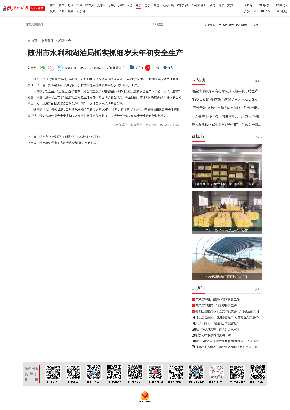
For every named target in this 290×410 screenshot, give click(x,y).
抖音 (249, 11)
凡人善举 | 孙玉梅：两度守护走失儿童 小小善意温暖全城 (227, 116)
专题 (156, 5)
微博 (282, 5)
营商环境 (168, 5)
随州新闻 (48, 40)
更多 (258, 80)
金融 (70, 11)
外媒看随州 (199, 5)
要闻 (62, 5)
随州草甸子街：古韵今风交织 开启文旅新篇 (67, 143)
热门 (198, 288)
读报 (266, 11)
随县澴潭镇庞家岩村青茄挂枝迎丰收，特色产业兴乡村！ (227, 91)
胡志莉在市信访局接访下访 (213, 335)
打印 (170, 68)
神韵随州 (183, 5)
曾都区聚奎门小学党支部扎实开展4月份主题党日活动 (227, 184)
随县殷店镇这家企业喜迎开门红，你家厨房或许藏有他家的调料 (227, 124)
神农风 (89, 5)
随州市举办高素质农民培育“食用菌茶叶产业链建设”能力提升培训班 (239, 341)
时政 (70, 5)
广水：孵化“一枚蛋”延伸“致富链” (227, 230)
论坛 (282, 11)
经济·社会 (64, 40)
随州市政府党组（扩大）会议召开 (217, 329)
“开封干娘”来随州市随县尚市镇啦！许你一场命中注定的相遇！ (227, 107)
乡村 (121, 5)
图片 (62, 11)
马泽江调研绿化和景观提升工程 (216, 305)
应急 (130, 5)
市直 (79, 5)
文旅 (230, 5)
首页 (53, 5)
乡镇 (112, 5)
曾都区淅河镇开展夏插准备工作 (227, 277)
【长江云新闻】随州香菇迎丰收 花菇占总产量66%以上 (231, 317)
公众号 (80, 11)
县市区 (101, 5)
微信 (265, 5)
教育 (212, 5)
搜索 (158, 24)
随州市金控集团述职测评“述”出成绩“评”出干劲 (69, 137)
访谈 (147, 5)
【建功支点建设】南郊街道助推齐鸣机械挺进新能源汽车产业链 (236, 347)
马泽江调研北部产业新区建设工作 (217, 300)
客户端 (250, 5)
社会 (138, 5)
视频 (53, 11)
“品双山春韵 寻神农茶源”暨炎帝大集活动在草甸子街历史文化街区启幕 (227, 99)
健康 (221, 5)
